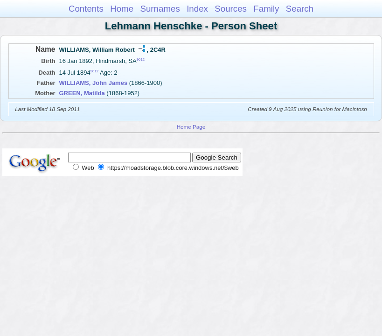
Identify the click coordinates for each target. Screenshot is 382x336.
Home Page (191, 127)
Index (197, 9)
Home (121, 9)
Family (266, 9)
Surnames (160, 9)
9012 (141, 59)
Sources (231, 9)
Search (299, 9)
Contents (86, 9)
